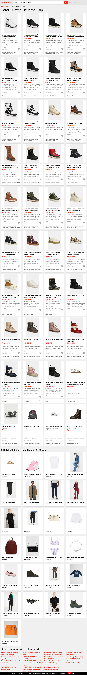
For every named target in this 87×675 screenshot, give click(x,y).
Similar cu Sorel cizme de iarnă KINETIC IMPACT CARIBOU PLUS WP (53, 227)
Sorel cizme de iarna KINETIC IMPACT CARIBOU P (75, 36)
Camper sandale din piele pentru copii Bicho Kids (76, 383)
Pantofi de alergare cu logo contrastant (53, 427)
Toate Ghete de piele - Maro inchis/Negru (73, 444)
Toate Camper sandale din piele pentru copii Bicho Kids (76, 400)
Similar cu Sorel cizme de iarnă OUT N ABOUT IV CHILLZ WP (10, 314)
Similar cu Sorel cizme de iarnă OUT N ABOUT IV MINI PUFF (32, 314)
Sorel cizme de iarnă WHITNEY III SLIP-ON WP (52, 166)
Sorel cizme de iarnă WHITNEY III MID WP (31, 79)
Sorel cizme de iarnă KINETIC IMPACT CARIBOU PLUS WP (53, 210)
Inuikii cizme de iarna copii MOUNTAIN (76, 340)
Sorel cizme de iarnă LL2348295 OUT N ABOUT (74, 122)
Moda (2, 6)
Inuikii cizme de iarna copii (76, 296)
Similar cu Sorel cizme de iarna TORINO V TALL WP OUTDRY (11, 183)
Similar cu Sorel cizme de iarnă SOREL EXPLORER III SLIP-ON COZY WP (54, 53)
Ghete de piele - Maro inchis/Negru (74, 427)
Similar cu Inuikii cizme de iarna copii (75, 313)
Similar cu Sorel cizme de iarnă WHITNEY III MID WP (31, 96)
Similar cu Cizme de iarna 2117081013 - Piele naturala (54, 314)
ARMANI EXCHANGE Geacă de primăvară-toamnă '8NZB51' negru (33, 663)
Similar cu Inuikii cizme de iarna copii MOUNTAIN (75, 357)
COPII (7, 6)
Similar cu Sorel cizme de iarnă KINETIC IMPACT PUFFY (9, 53)
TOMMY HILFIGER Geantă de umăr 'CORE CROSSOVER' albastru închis (32, 669)
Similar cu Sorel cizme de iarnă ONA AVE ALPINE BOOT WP (10, 270)
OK (69, 673)
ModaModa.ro (6, 2)
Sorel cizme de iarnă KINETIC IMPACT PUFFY (9, 36)
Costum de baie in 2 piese (53, 558)
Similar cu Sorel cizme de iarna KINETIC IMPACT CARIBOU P (74, 53)
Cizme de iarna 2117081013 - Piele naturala (54, 296)
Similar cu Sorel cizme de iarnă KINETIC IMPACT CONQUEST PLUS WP (11, 227)
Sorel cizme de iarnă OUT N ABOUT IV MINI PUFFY (54, 253)
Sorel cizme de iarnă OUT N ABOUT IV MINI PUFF (32, 296)
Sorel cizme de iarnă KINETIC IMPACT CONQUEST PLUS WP (10, 210)
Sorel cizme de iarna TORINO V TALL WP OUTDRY (10, 166)
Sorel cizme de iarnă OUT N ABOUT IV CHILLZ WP (10, 296)
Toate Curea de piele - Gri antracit (9, 443)
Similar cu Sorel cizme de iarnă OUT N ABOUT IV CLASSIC (75, 227)
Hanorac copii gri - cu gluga (31, 427)
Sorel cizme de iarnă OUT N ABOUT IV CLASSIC (75, 209)
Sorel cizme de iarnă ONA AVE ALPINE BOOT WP (10, 253)
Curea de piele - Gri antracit (8, 427)
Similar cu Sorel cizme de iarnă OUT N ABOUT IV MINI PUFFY (53, 270)
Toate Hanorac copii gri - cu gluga (31, 443)
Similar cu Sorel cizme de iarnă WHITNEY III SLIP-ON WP (52, 183)
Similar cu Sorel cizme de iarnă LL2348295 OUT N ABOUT (74, 140)
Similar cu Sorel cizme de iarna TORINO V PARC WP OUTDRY (33, 183)
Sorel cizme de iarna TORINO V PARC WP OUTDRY (32, 166)
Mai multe (74, 673)
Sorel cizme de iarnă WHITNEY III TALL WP (52, 79)
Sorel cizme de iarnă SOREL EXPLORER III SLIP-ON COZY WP (54, 36)
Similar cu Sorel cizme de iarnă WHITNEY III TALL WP (52, 96)
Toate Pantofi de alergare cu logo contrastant (52, 444)
